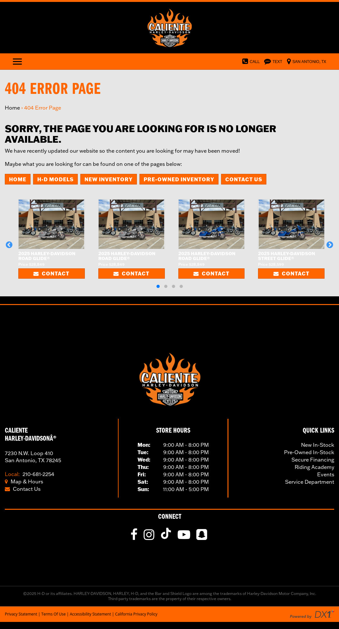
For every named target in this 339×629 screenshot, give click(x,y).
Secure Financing (312, 459)
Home (12, 107)
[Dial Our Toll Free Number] (249, 61)
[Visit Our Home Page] (169, 27)
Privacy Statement (21, 614)
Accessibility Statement (90, 614)
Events (325, 474)
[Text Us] (271, 61)
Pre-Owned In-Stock (309, 452)
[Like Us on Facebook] (134, 537)
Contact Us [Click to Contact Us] (22, 489)
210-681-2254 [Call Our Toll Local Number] (29, 474)
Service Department (309, 482)
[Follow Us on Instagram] (150, 537)
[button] (9, 245)
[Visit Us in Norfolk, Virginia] (304, 61)
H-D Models (55, 179)
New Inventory (109, 179)
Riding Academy (314, 467)
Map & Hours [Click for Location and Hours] (24, 481)
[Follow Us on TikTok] (167, 537)
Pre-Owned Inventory (179, 179)
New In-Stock (317, 445)
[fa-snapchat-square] (202, 537)
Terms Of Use (53, 614)
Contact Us (243, 179)
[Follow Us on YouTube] (185, 537)
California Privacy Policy (136, 614)
